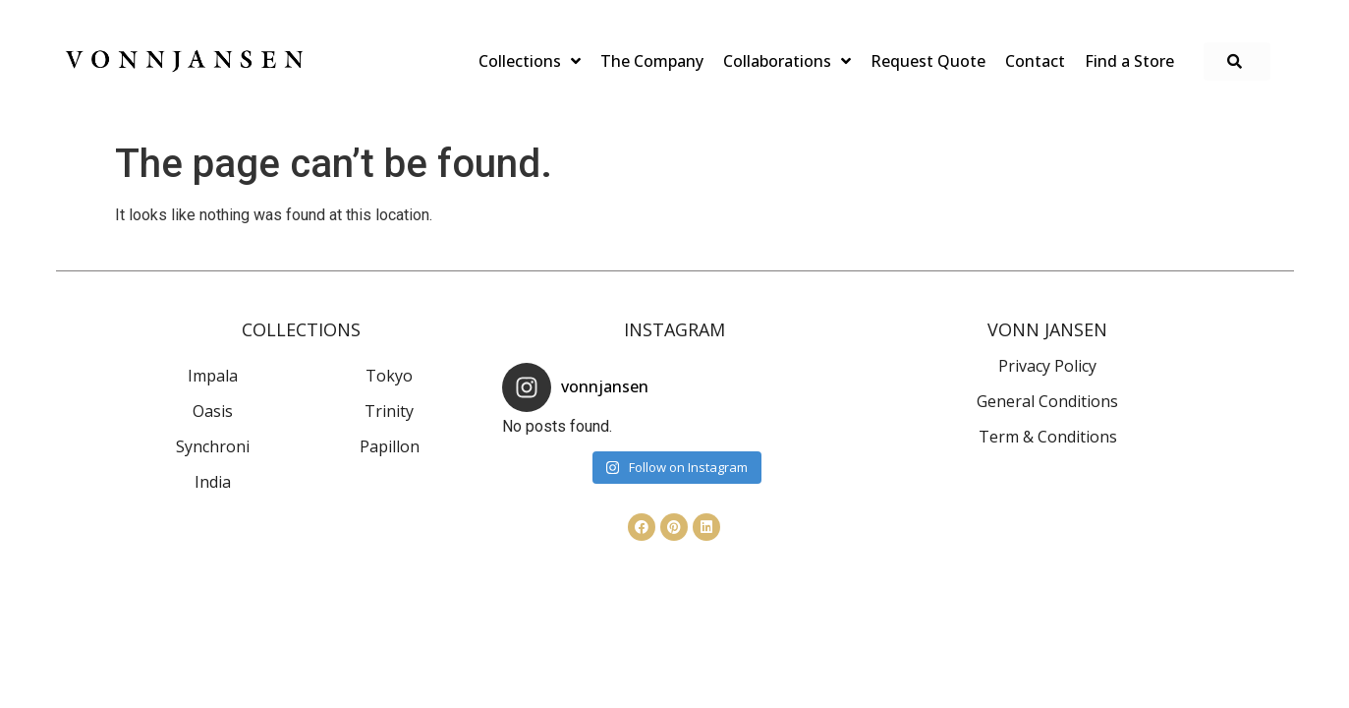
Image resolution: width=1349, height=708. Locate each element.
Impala (213, 375)
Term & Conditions (1048, 436)
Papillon (390, 446)
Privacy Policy (1047, 366)
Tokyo (389, 375)
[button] (1237, 61)
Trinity (389, 411)
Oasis (213, 411)
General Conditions (1047, 401)
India (213, 482)
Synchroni (213, 446)
